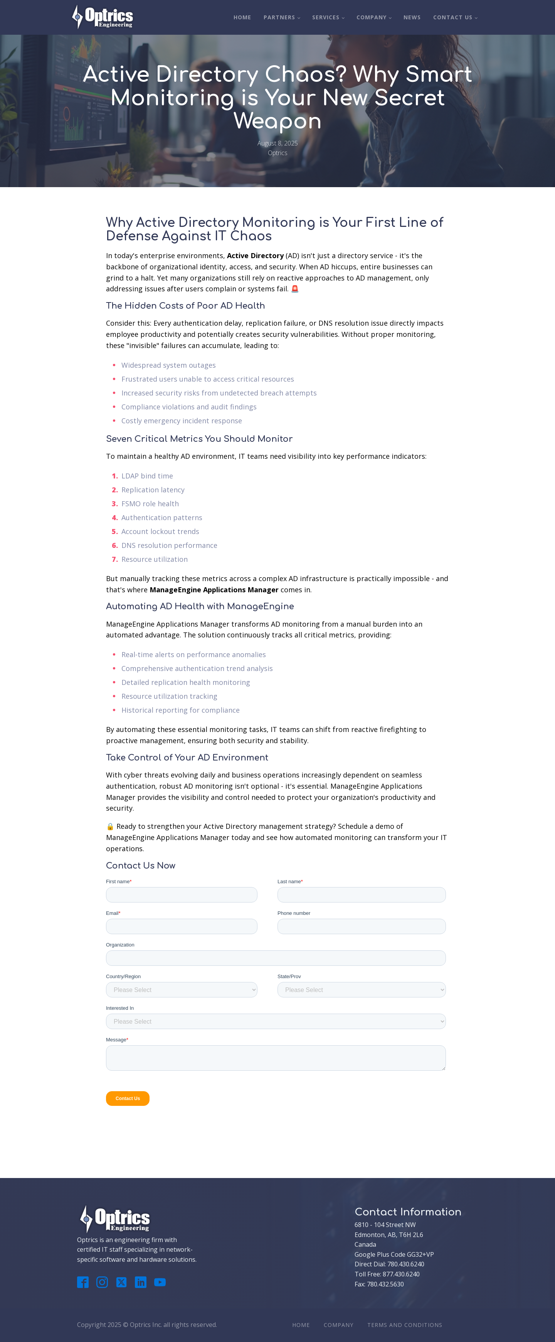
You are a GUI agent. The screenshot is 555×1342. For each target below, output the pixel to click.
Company (372, 17)
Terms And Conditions (404, 1324)
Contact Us (453, 17)
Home (242, 17)
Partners (279, 17)
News (412, 17)
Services (326, 17)
